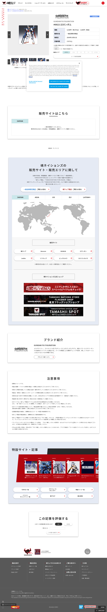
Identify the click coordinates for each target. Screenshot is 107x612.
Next (47, 34)
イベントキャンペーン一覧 (25, 496)
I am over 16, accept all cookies (59, 86)
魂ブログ (52, 496)
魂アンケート (68, 566)
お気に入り (51, 3)
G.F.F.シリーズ (15, 9)
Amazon (43, 251)
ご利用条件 (84, 575)
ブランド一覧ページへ (44, 357)
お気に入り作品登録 (50, 575)
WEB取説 (67, 569)
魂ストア (23, 251)
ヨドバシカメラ (83, 258)
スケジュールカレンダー (52, 489)
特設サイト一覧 (33, 566)
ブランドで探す (15, 569)
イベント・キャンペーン (51, 572)
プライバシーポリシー (87, 572)
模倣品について (49, 569)
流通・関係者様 (85, 578)
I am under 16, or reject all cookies (60, 81)
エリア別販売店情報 (76, 56)
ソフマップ (43, 258)
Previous (9, 34)
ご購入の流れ (35, 189)
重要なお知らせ (49, 566)
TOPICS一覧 (25, 490)
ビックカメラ (63, 258)
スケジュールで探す (16, 566)
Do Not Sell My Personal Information (8, 604)
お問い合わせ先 (69, 575)
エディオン (83, 251)
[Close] (79, 63)
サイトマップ (69, 3)
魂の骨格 (80, 496)
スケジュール (59, 3)
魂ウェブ (9, 9)
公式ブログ (31, 569)
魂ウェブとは (85, 566)
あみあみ (63, 251)
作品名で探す (14, 572)
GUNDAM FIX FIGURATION (17, 11)
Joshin (23, 258)
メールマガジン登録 (50, 578)
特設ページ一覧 (80, 490)
